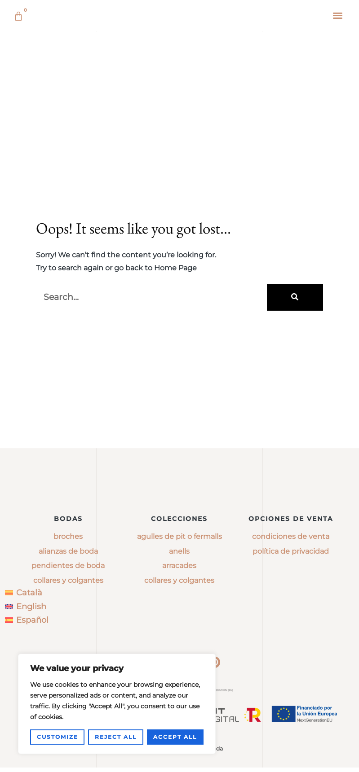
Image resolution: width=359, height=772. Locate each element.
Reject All (116, 736)
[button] (338, 15)
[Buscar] (295, 411)
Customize (57, 736)
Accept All (175, 736)
